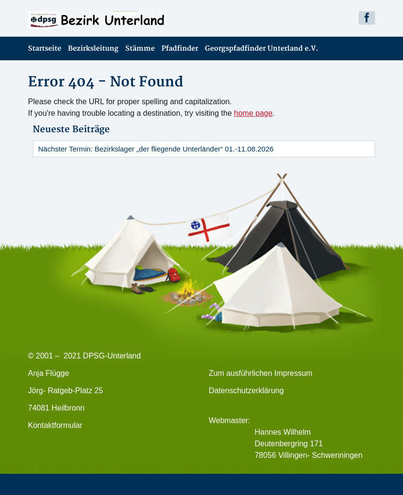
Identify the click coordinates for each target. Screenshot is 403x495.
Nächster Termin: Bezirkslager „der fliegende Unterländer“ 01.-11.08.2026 (155, 149)
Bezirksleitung (93, 48)
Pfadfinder (179, 48)
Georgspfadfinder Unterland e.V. (261, 48)
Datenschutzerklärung (246, 390)
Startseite (44, 48)
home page (253, 113)
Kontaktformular (55, 425)
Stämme (140, 48)
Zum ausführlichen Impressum (260, 373)
